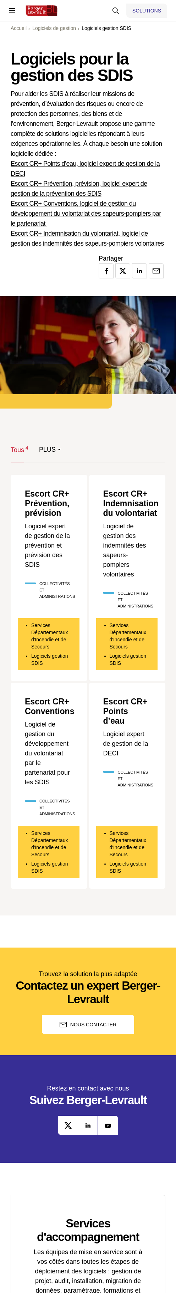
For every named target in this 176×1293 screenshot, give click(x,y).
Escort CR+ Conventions (50, 708)
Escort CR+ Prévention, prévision (48, 504)
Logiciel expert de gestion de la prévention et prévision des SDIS (47, 546)
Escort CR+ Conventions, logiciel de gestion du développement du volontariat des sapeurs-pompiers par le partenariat (86, 213)
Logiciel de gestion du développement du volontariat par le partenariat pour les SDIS (47, 755)
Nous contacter (88, 1026)
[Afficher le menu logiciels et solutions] (146, 11)
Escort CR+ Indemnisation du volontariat (132, 504)
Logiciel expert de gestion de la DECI (125, 746)
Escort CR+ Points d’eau (126, 713)
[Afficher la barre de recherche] (115, 10)
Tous (17, 449)
